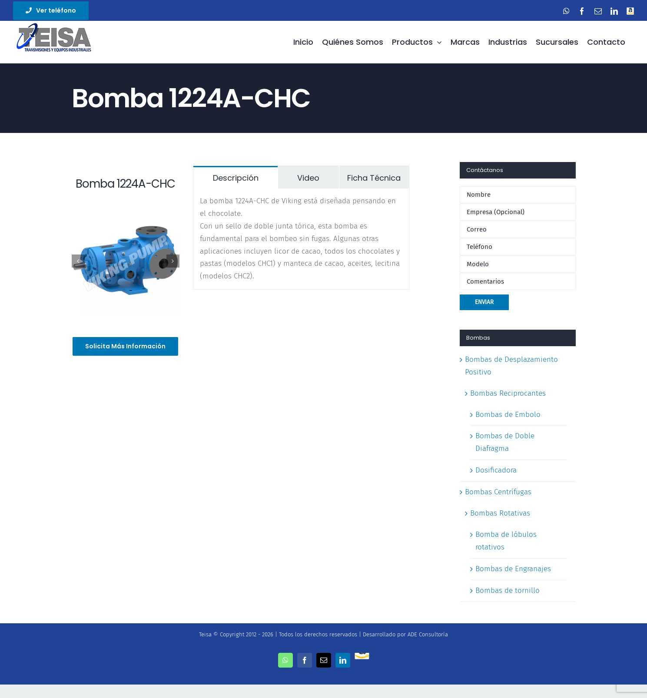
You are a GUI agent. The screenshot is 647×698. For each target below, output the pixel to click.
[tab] (235, 177)
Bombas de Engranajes (513, 568)
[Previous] (78, 261)
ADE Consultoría (428, 634)
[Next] (172, 261)
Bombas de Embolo (508, 414)
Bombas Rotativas (500, 513)
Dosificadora (496, 470)
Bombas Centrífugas (498, 491)
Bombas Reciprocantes (508, 393)
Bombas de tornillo (507, 590)
